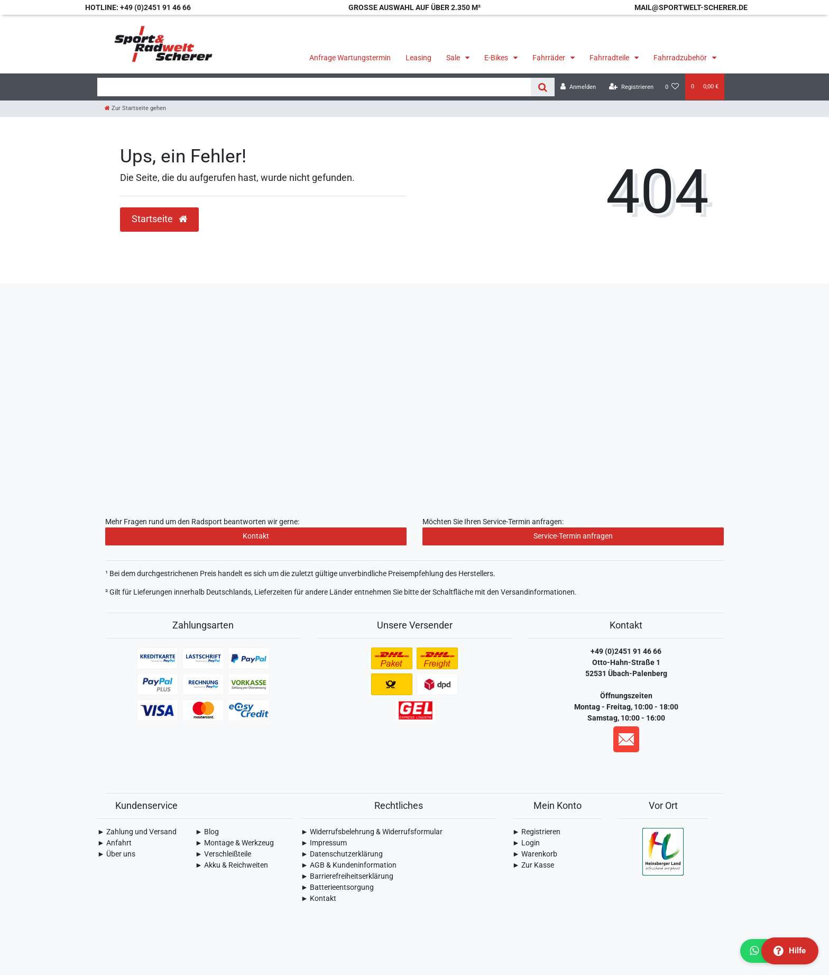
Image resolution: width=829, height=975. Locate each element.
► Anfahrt (114, 843)
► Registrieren (536, 831)
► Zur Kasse (533, 865)
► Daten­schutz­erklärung (342, 854)
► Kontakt (318, 898)
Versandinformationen (538, 592)
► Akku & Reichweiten (231, 865)
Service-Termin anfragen (573, 536)
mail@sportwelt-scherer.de (691, 7)
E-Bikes (497, 57)
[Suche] (543, 87)
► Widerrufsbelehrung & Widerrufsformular (372, 831)
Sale (454, 57)
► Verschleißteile (223, 854)
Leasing (418, 57)
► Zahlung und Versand (137, 831)
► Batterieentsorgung (337, 887)
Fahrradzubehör (680, 57)
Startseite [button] (159, 219)
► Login (526, 843)
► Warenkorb (534, 854)
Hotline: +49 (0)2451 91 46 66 (138, 7)
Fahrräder (549, 57)
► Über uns (116, 854)
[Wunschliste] (672, 87)
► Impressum (324, 843)
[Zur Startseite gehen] (135, 108)
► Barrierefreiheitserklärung (347, 876)
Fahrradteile (610, 57)
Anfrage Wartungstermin (350, 57)
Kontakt (256, 536)
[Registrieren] (631, 87)
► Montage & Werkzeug (234, 843)
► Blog (207, 831)
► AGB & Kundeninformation (349, 865)
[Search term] (314, 87)
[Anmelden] (578, 87)
